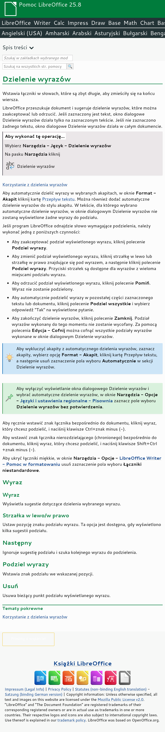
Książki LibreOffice (82, 663)
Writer (42, 23)
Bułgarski (135, 33)
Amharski (57, 33)
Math (130, 23)
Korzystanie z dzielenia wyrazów (35, 184)
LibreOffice (16, 23)
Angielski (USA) (21, 33)
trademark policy (71, 720)
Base (114, 23)
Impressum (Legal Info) (24, 689)
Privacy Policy (59, 689)
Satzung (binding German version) (34, 694)
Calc (59, 23)
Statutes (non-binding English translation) (110, 689)
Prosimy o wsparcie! (28, 638)
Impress (78, 23)
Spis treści (14, 47)
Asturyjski (107, 33)
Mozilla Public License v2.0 (120, 699)
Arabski (82, 33)
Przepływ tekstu (58, 199)
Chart (147, 23)
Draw (98, 23)
